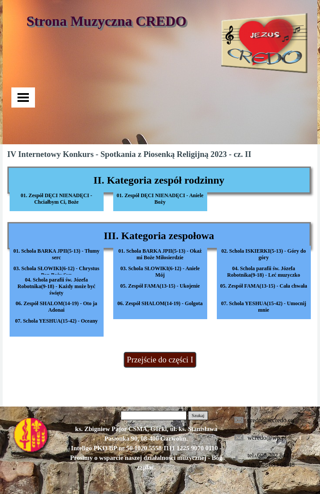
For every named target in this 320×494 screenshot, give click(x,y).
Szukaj (197, 415)
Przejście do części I (160, 359)
